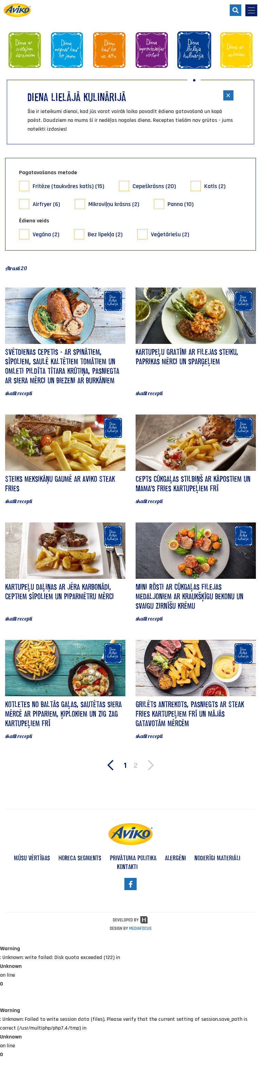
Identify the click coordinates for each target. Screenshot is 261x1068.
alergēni (175, 858)
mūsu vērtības (32, 858)
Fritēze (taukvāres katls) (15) (68, 186)
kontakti (127, 867)
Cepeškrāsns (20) (154, 186)
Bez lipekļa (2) (105, 234)
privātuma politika (133, 858)
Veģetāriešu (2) (170, 234)
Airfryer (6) (46, 204)
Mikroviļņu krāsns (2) (113, 204)
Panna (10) (181, 204)
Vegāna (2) (46, 234)
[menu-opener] (251, 10)
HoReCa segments (79, 858)
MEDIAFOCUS (140, 928)
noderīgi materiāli (217, 858)
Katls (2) (215, 186)
